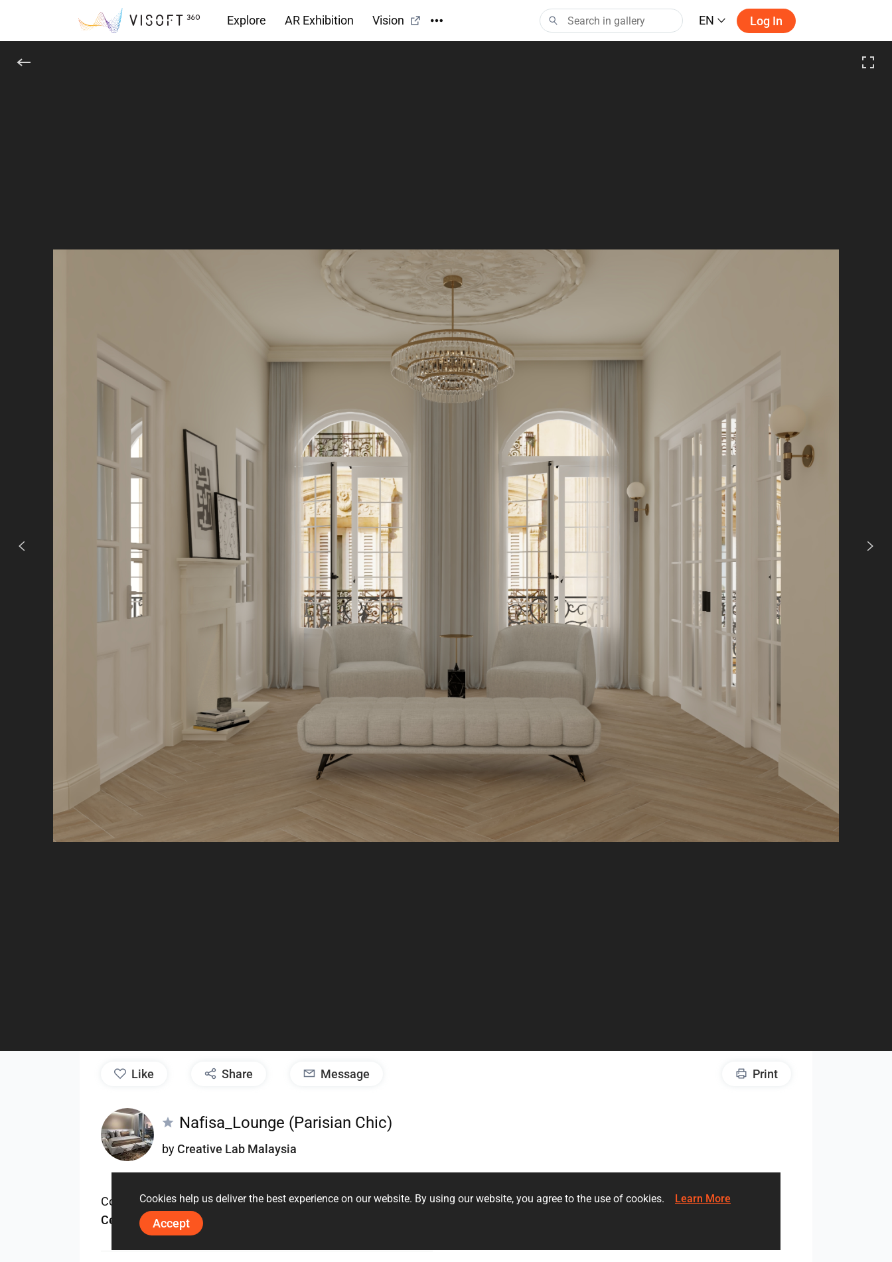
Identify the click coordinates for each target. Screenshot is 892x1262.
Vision (396, 20)
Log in (766, 21)
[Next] (863, 546)
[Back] (24, 62)
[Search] (611, 21)
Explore (246, 20)
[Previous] (22, 546)
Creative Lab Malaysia (237, 1149)
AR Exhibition (319, 20)
